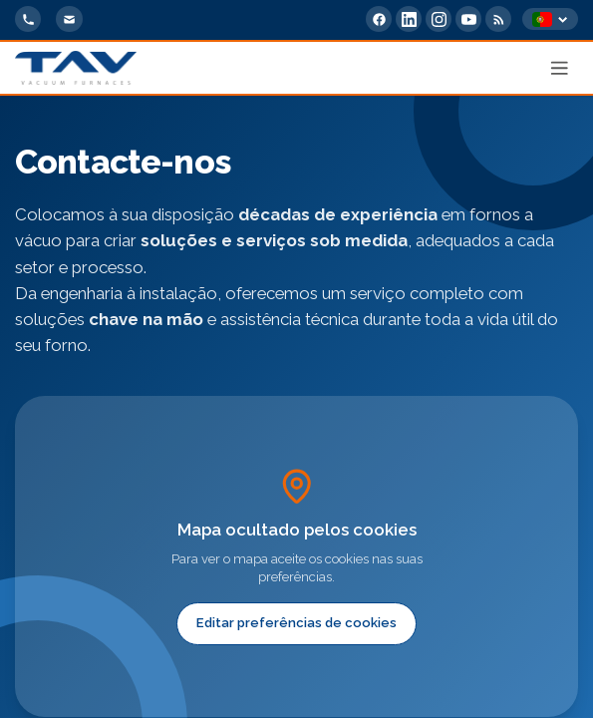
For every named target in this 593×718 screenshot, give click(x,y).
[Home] (76, 68)
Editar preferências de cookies (296, 622)
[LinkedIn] (409, 19)
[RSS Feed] (498, 19)
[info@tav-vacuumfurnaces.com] (69, 19)
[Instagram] (438, 19)
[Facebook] (379, 19)
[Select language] (550, 19)
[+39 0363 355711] (28, 19)
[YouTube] (468, 19)
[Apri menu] (560, 68)
